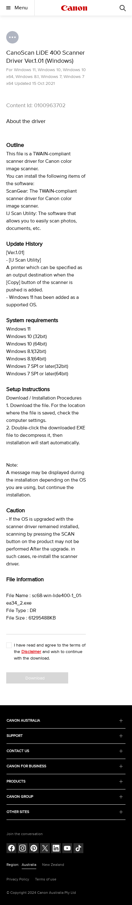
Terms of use (45, 879)
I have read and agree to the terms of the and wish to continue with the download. (50, 651)
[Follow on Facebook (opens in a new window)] (11, 849)
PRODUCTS (65, 781)
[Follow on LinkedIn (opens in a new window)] (56, 849)
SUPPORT (65, 736)
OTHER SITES (65, 812)
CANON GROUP (65, 796)
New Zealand (53, 864)
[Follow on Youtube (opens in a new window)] (67, 849)
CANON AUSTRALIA (65, 720)
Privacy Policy (18, 879)
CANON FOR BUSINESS (65, 766)
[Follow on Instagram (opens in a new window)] (23, 849)
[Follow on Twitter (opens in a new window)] (45, 849)
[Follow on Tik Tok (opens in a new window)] (78, 849)
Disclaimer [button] (31, 651)
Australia (29, 864)
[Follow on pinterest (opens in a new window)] (34, 849)
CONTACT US (65, 751)
